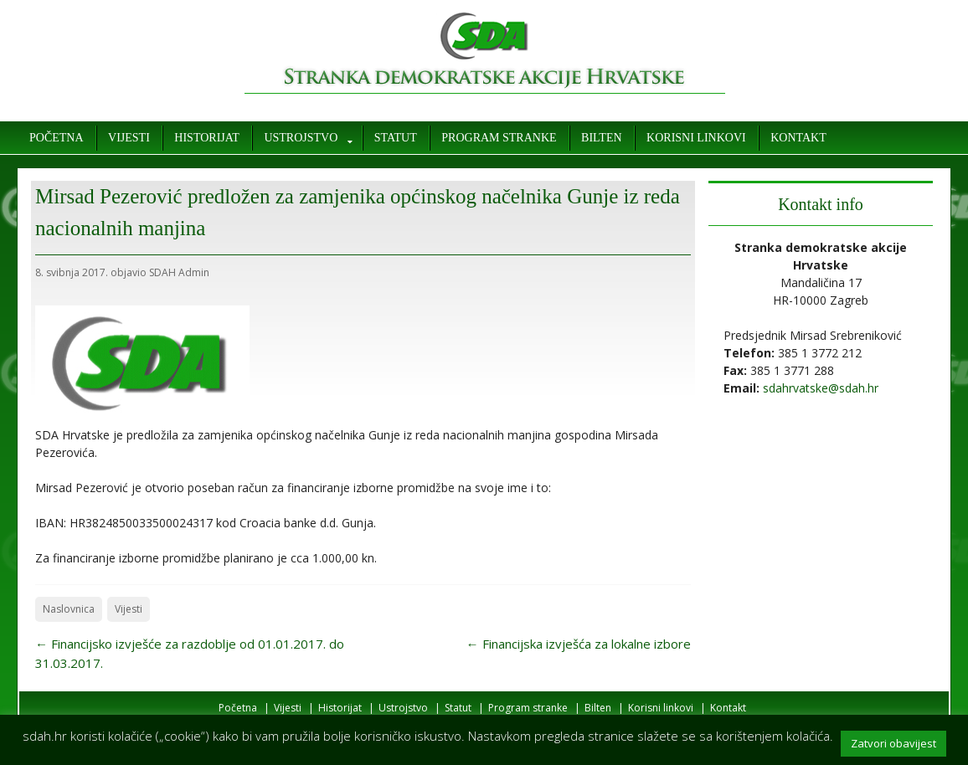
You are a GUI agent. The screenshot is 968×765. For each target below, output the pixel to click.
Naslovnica (69, 609)
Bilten (601, 137)
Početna (56, 137)
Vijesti (129, 137)
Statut (395, 137)
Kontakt (798, 137)
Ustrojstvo (300, 137)
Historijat (206, 137)
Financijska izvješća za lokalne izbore (578, 643)
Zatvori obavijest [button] (893, 743)
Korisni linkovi (696, 137)
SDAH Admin (179, 272)
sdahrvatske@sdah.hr (820, 388)
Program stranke (498, 137)
